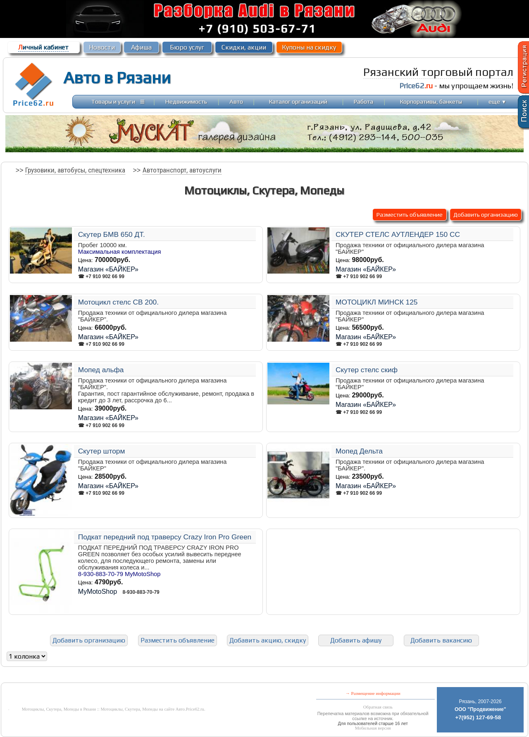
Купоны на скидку (309, 47)
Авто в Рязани (117, 77)
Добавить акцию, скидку (267, 640)
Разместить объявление (409, 214)
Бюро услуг (187, 47)
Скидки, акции (244, 47)
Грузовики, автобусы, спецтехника (75, 170)
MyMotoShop (97, 591)
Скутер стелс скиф (367, 370)
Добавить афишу (355, 640)
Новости (102, 47)
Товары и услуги (113, 101)
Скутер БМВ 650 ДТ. (111, 234)
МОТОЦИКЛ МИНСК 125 (377, 302)
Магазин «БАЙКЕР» (108, 269)
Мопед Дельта (359, 451)
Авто (236, 101)
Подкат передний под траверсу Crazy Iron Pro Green (164, 537)
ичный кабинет (43, 47)
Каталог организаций (298, 101)
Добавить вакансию (441, 640)
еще (497, 101)
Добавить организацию (485, 214)
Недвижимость (186, 101)
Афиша (141, 47)
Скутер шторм (101, 451)
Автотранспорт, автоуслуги (182, 170)
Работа (363, 101)
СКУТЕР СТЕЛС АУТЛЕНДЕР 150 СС (398, 234)
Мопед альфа (101, 370)
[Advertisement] (200, 676)
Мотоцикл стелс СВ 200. (118, 302)
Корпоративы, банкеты (431, 101)
